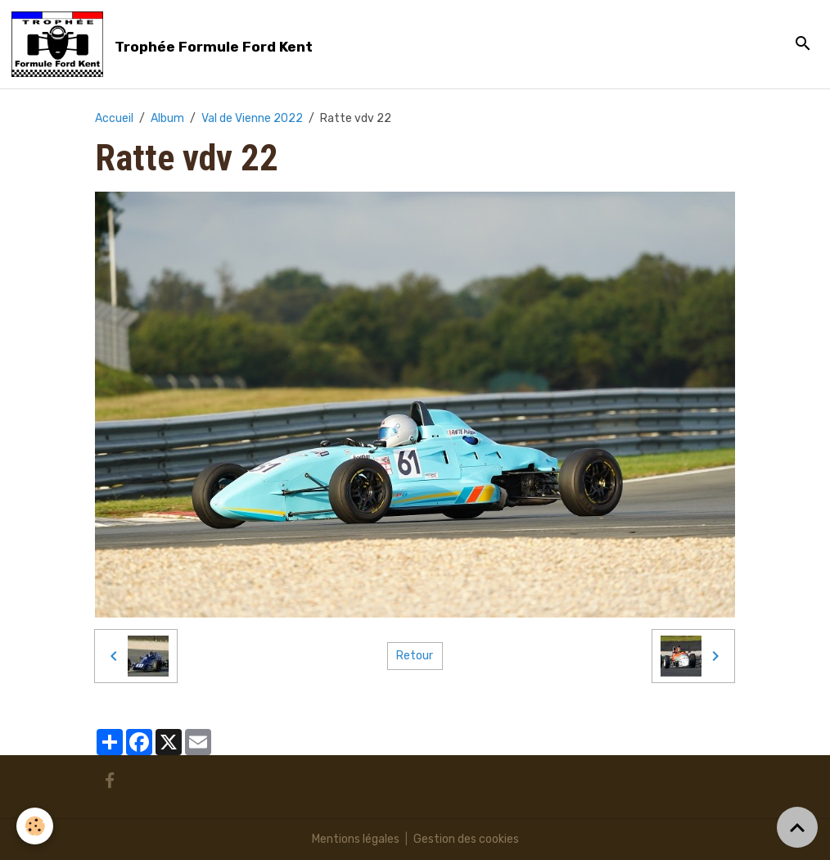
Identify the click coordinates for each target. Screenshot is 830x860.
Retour (414, 656)
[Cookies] (34, 826)
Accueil (114, 118)
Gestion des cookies (466, 839)
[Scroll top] (797, 827)
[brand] (164, 44)
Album (167, 118)
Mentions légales (355, 839)
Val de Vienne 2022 (252, 118)
